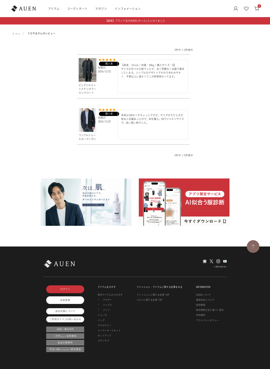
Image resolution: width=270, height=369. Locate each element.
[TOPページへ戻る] (253, 246)
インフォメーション (128, 8)
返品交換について (65, 311)
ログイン (65, 289)
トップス (107, 305)
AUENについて (203, 294)
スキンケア (103, 340)
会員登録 (65, 300)
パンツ (106, 310)
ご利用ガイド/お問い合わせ (65, 319)
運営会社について (205, 299)
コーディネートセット (109, 330)
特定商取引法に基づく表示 (210, 310)
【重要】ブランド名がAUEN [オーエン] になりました (135, 20)
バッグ (101, 320)
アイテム (53, 8)
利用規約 (200, 315)
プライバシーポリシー (207, 320)
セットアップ (104, 335)
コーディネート (77, 8)
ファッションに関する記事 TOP (152, 294)
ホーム (17, 34)
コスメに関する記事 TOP (149, 299)
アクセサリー (104, 325)
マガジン (101, 8)
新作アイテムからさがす (110, 294)
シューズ (102, 315)
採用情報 (200, 305)
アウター (107, 299)
